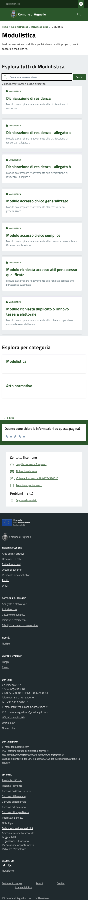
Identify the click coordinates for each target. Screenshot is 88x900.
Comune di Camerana (14, 807)
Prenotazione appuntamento (18, 845)
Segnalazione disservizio (15, 841)
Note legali (8, 823)
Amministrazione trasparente (18, 833)
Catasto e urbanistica (13, 615)
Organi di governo (12, 570)
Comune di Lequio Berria (15, 812)
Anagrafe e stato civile (14, 604)
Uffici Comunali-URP (13, 717)
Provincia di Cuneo (12, 780)
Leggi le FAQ (9, 837)
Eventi (5, 667)
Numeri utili (8, 728)
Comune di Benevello (14, 796)
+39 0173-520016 (23, 697)
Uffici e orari (8, 723)
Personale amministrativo (16, 575)
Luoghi (5, 662)
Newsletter (8, 871)
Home (5, 26)
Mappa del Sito (23, 887)
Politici (5, 580)
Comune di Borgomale (14, 802)
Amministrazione (19, 26)
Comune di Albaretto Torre (16, 791)
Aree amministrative (13, 554)
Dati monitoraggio (12, 883)
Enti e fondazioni (11, 564)
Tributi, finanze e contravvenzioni (20, 625)
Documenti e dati (39, 26)
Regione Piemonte (12, 3)
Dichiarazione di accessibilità (17, 828)
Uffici (5, 586)
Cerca (79, 77)
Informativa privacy (12, 818)
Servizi (39, 883)
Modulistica (13, 91)
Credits (60, 883)
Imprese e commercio (14, 620)
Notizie (6, 643)
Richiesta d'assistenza (14, 849)
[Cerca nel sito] (77, 14)
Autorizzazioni (9, 609)
